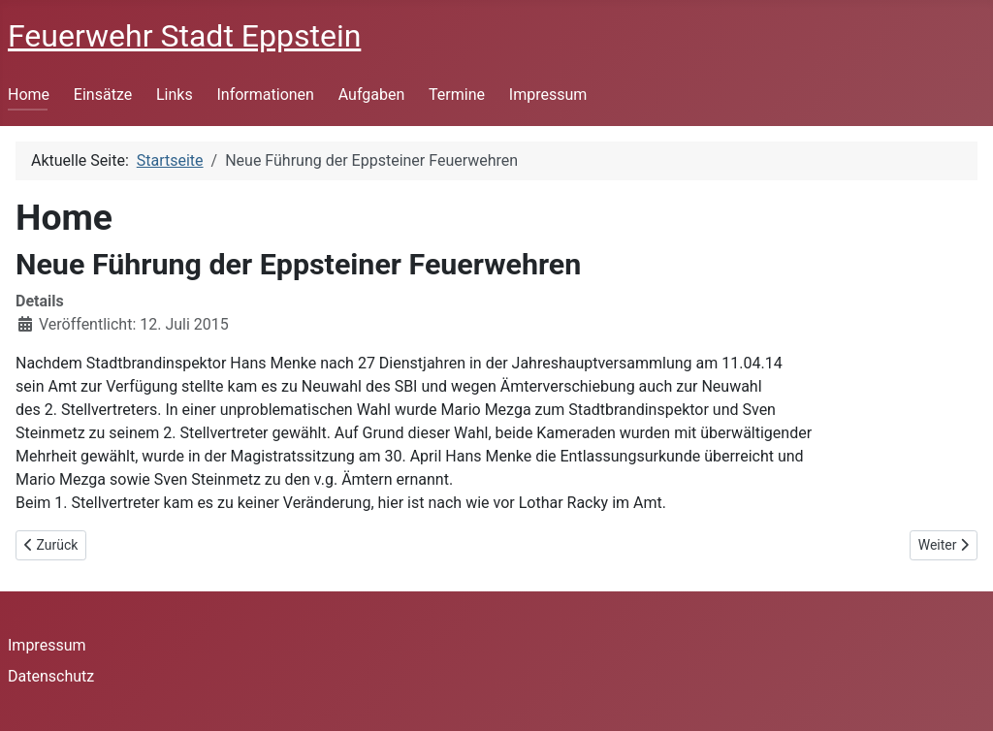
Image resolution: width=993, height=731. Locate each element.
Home (28, 94)
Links (174, 94)
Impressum (548, 94)
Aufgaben (371, 94)
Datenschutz (51, 676)
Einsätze (103, 94)
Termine (457, 94)
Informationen (264, 94)
